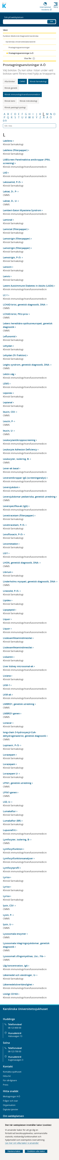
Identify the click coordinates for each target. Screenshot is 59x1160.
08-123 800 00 (14, 1027)
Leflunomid (9, 336)
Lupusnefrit (9, 830)
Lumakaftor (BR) (12, 820)
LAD (5, 172)
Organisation (9, 1105)
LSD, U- (7, 801)
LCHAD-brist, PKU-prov (15, 314)
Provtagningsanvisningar (19, 47)
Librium (7, 572)
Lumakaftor (9, 811)
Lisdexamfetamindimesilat (17, 638)
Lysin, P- (7, 914)
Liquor (6, 619)
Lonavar (7, 722)
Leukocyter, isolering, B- (16, 458)
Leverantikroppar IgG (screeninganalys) (24, 477)
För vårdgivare (10, 1080)
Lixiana (7, 675)
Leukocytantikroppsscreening (19, 440)
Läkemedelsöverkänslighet (17, 984)
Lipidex (7, 600)
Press (5, 1084)
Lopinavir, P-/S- (11, 745)
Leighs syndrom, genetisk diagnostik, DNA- (26, 364)
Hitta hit (7, 1076)
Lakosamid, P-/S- (12, 182)
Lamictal (7, 219)
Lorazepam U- (10, 773)
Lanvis (6, 276)
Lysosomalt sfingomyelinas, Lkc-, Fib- (23, 956)
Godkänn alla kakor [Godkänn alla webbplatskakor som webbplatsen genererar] (36, 1151)
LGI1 (5, 553)
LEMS (6, 383)
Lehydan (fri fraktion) (14, 355)
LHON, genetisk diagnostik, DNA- (21, 562)
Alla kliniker (10, 81)
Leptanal (7, 402)
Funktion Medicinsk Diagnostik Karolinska (20, 36)
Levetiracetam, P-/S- (14, 524)
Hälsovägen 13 (15, 1036)
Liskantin (8, 656)
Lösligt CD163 (10, 993)
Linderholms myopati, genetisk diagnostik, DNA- (29, 581)
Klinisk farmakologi (38, 81)
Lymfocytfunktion (13, 848)
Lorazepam (9, 754)
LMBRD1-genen (11, 713)
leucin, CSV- (9, 411)
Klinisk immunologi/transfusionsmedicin (22, 94)
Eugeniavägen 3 (15, 1059)
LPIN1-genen (10, 792)
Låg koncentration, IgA (15, 965)
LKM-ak (7, 694)
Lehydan (7, 345)
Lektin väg (8, 374)
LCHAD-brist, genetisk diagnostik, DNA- (24, 304)
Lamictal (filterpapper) (15, 229)
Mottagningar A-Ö (11, 1096)
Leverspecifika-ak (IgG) (15, 506)
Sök (51, 21)
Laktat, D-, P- (10, 191)
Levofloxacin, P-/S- (13, 534)
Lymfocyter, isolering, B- (16, 839)
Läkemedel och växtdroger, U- (19, 975)
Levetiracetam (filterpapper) (18, 515)
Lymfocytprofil (11, 867)
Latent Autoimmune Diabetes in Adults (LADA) (28, 285)
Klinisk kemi (10, 101)
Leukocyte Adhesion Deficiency (20, 449)
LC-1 (5, 295)
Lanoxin (7, 266)
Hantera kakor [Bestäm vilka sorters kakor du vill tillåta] (14, 1151)
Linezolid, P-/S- (11, 590)
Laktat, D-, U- (10, 200)
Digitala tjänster (10, 1109)
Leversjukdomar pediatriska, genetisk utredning (29, 496)
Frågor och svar (10, 1100)
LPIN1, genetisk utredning (17, 782)
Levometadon (10, 543)
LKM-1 (6, 685)
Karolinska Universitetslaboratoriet (20, 42)
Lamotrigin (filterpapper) (16, 238)
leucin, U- (8, 430)
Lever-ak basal (11, 468)
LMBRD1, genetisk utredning (18, 704)
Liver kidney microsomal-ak (18, 666)
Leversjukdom (10, 487)
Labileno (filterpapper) (15, 150)
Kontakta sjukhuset (12, 1071)
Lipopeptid (9, 609)
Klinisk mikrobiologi (28, 101)
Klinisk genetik (11, 88)
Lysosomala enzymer (14, 933)
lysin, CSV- (8, 905)
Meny (56, 7)
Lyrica (6, 877)
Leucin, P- (8, 421)
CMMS (22, 81)
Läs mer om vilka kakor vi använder (22, 1143)
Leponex (7, 392)
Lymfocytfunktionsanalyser (18, 858)
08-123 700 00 (14, 1051)
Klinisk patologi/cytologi (15, 107)
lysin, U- (7, 924)
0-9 (4, 120)
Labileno (7, 140)
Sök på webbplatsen (13, 17)
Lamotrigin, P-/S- (12, 257)
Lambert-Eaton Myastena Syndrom (22, 210)
